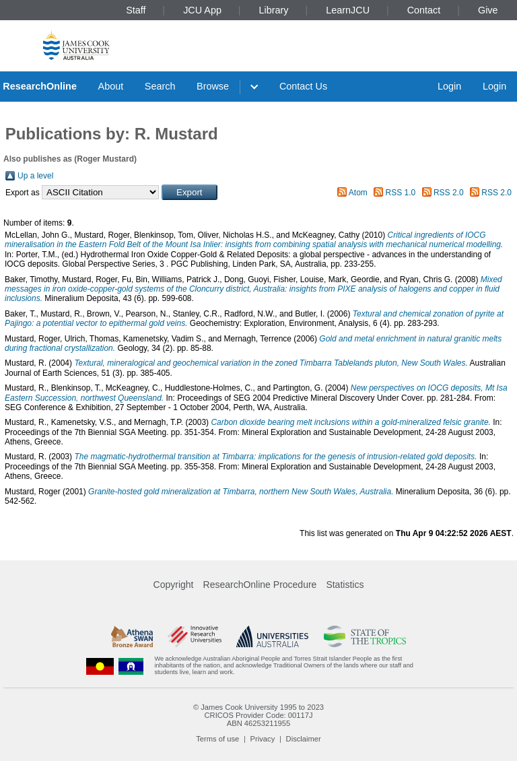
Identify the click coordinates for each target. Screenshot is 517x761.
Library (274, 10)
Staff (135, 10)
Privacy (262, 739)
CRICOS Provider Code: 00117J (258, 715)
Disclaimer (303, 739)
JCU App (202, 10)
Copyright (173, 584)
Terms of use (217, 739)
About (111, 86)
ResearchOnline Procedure (260, 584)
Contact (424, 10)
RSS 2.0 (449, 192)
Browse (213, 86)
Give (488, 10)
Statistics (345, 584)
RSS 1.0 (401, 192)
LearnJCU (348, 10)
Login (449, 86)
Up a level (35, 175)
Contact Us (303, 86)
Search (160, 86)
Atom (358, 192)
